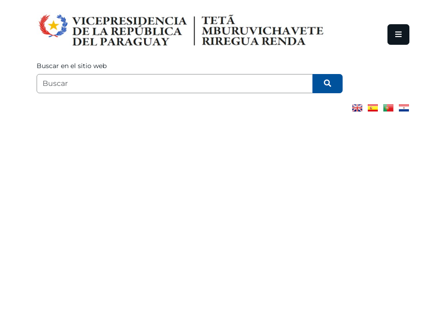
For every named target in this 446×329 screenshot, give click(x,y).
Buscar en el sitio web (72, 66)
